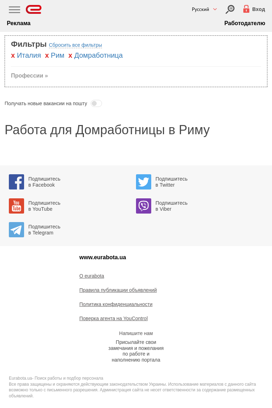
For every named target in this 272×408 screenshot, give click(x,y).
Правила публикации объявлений (118, 290)
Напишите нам (136, 333)
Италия (29, 55)
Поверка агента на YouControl (113, 318)
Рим (57, 55)
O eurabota (91, 276)
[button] (136, 103)
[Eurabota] (34, 9)
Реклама (18, 23)
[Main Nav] (14, 10)
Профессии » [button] (29, 76)
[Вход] (230, 9)
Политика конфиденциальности (116, 304)
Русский (200, 9)
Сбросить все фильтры (75, 45)
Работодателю (244, 23)
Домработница (98, 55)
